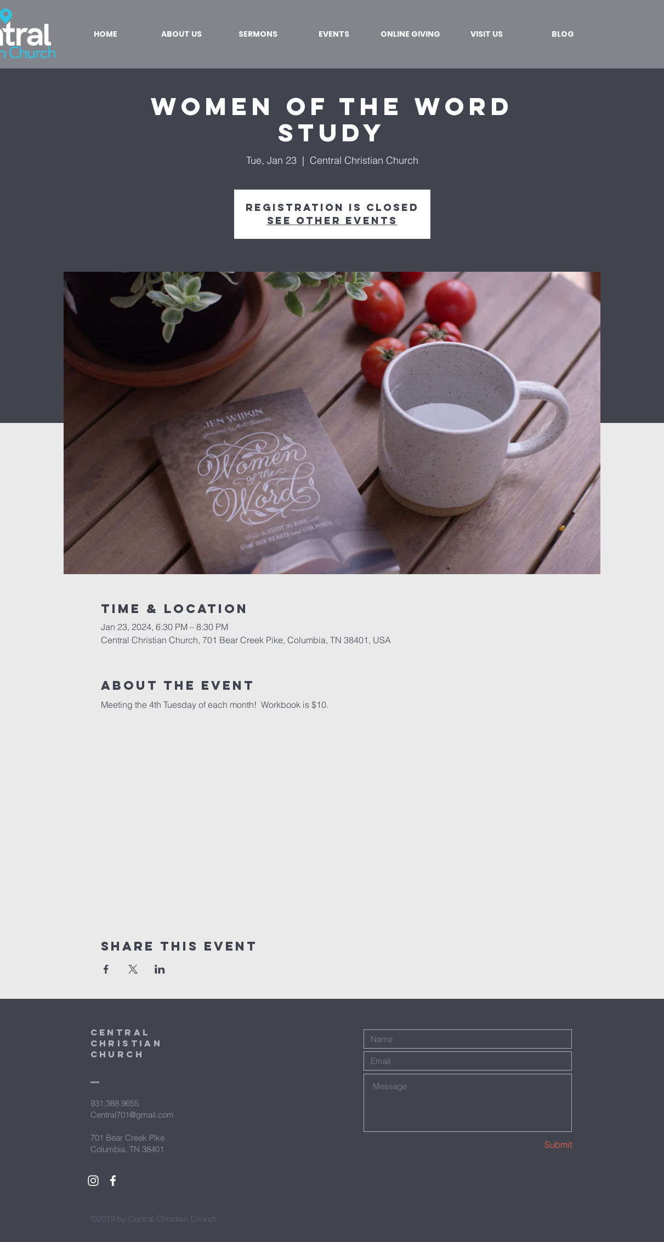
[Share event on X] (133, 969)
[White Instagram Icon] (93, 1181)
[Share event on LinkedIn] (160, 969)
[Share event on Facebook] (106, 969)
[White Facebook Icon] (113, 1181)
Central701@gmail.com (132, 1114)
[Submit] (533, 1144)
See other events (332, 220)
